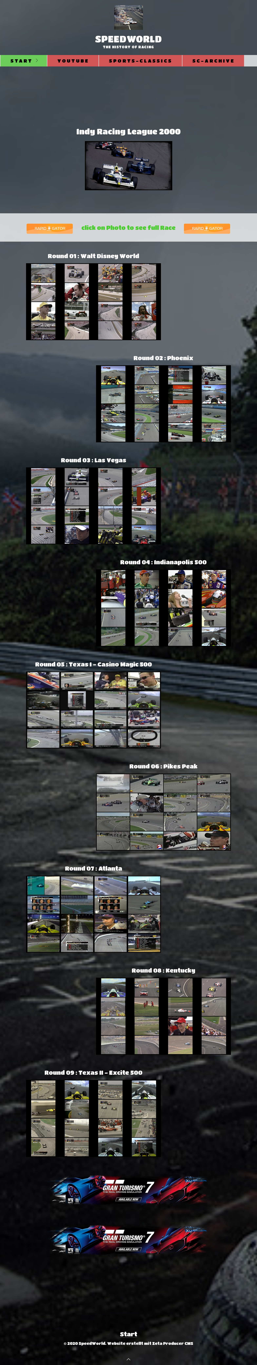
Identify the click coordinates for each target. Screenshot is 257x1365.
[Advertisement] (128, 91)
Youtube (73, 60)
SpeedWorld (128, 39)
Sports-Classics (140, 60)
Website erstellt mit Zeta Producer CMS (150, 1343)
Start (21, 60)
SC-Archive (213, 60)
